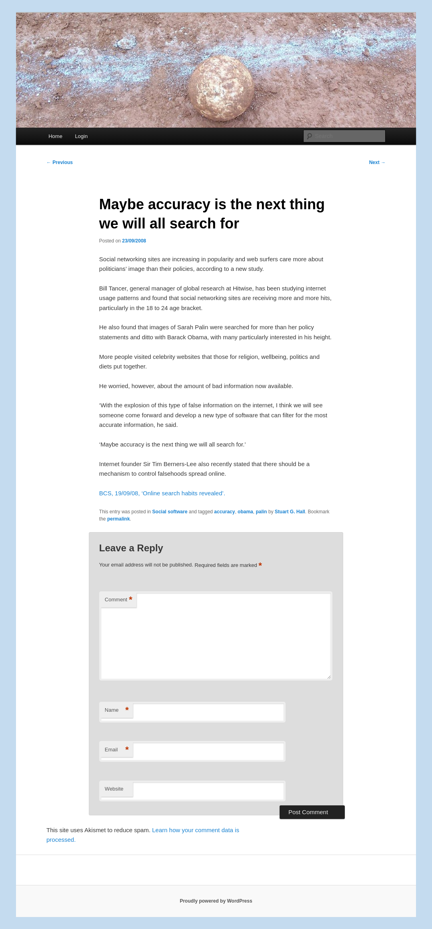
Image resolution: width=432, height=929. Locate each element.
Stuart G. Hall (290, 512)
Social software (170, 512)
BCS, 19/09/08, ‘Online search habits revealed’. (162, 493)
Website (114, 789)
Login (81, 136)
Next (377, 162)
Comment (118, 600)
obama (245, 512)
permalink (118, 519)
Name (117, 710)
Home (55, 136)
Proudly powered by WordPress (216, 901)
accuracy (224, 512)
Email (117, 750)
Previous (59, 162)
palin (261, 512)
